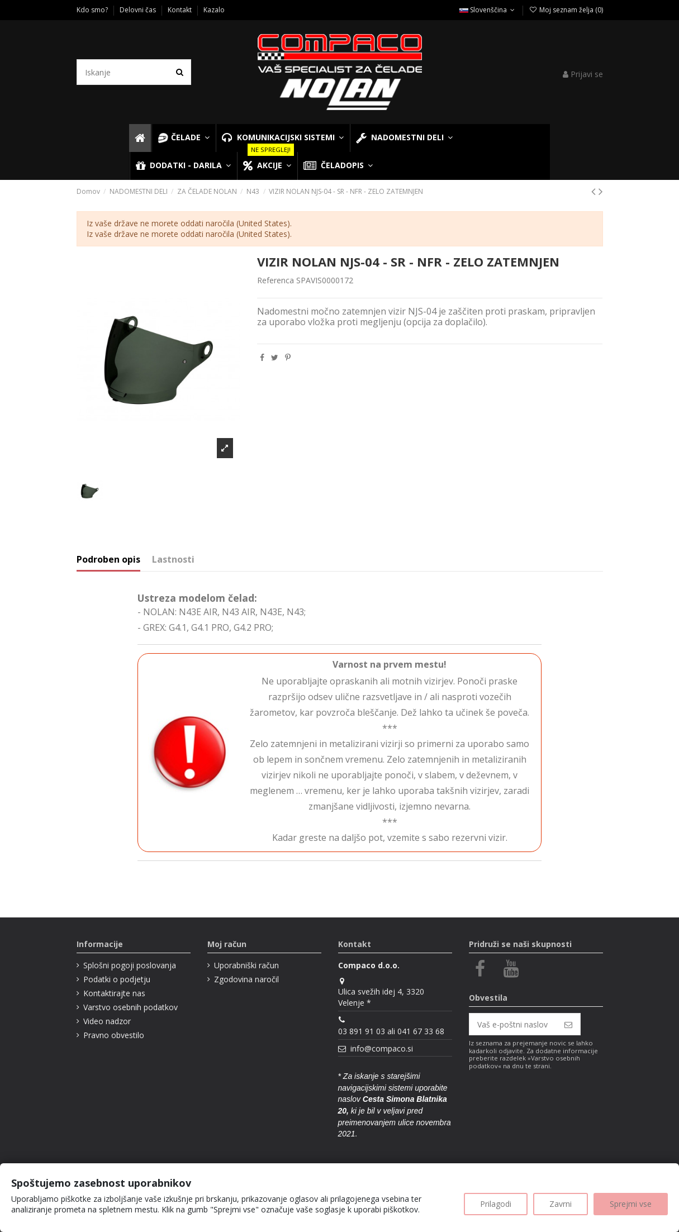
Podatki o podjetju (116, 979)
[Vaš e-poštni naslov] (513, 1024)
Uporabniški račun (246, 965)
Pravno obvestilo (113, 1035)
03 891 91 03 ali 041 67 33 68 (391, 1031)
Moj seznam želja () (565, 10)
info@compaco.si (381, 1048)
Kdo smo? (93, 10)
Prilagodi (495, 1203)
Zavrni (560, 1203)
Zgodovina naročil (246, 979)
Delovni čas (139, 10)
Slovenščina (488, 10)
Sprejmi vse (631, 1203)
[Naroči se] (568, 1024)
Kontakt (180, 10)
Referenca (275, 280)
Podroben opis (108, 559)
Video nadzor (107, 1021)
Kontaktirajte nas (114, 993)
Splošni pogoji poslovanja (129, 965)
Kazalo (214, 10)
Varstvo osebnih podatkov (130, 1007)
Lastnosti (173, 559)
